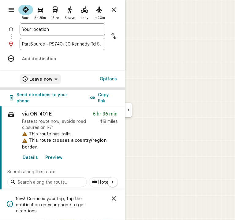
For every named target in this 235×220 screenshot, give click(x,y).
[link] (62, 148)
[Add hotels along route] (103, 182)
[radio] (25, 12)
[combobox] (62, 29)
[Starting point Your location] (62, 29)
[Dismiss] (114, 198)
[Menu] (11, 9)
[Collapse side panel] (128, 110)
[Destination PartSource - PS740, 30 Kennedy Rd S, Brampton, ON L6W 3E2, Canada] (62, 44)
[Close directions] (113, 9)
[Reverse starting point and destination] (113, 37)
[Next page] (113, 182)
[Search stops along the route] (47, 182)
